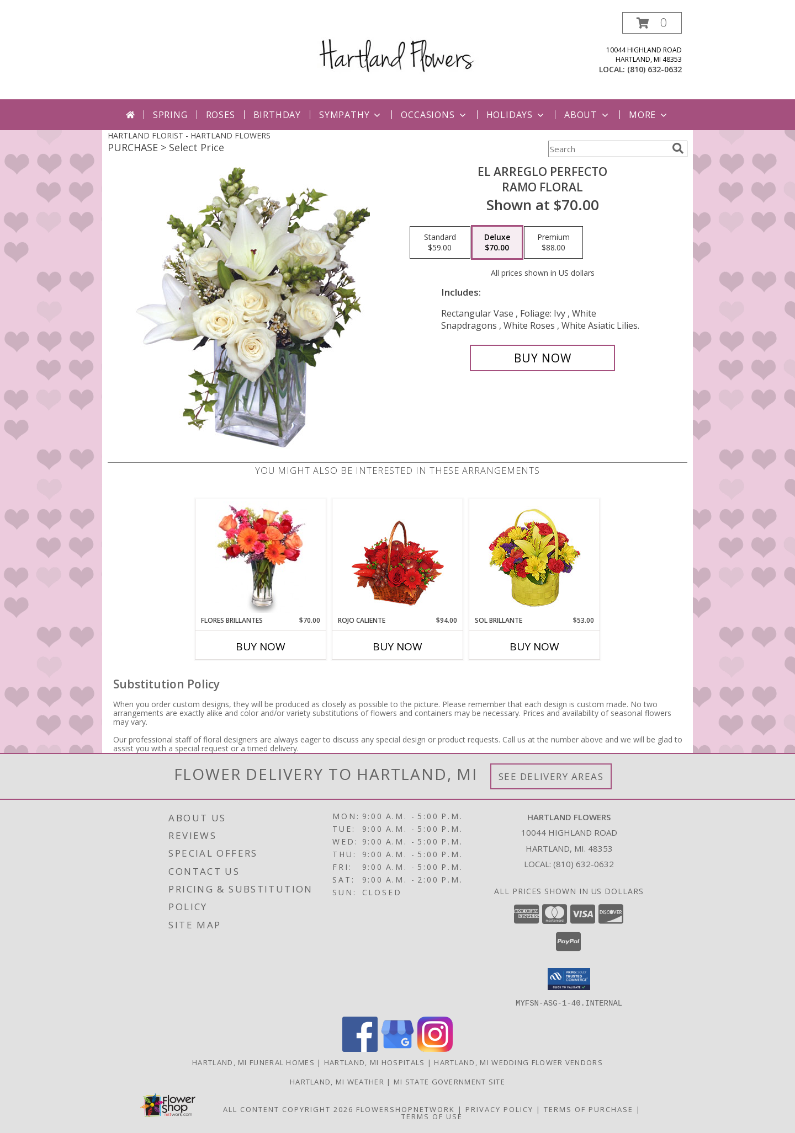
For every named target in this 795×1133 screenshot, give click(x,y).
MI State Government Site (449, 1081)
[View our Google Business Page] (397, 1048)
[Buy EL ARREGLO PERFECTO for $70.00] (542, 358)
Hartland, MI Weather (337, 1081)
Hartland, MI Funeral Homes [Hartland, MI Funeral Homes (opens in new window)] (253, 1062)
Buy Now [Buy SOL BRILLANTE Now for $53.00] (534, 646)
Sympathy (351, 115)
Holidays (516, 115)
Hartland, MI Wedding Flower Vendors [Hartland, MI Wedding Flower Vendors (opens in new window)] (518, 1062)
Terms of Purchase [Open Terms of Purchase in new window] (588, 1109)
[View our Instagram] (435, 1048)
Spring (170, 115)
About (587, 115)
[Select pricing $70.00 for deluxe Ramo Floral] (497, 243)
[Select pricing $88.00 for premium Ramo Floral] (553, 243)
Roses (220, 115)
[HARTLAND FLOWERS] (397, 46)
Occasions (434, 115)
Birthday (277, 115)
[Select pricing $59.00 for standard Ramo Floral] (440, 243)
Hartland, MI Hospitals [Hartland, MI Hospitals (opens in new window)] (374, 1062)
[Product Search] (608, 149)
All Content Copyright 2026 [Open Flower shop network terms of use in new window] (288, 1109)
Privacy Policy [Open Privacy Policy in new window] (499, 1109)
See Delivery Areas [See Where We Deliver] (551, 776)
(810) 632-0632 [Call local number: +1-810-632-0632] (654, 69)
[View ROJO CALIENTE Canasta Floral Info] (398, 557)
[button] (652, 23)
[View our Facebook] (360, 1048)
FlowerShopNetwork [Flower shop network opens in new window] (405, 1109)
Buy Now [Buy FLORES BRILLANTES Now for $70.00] (260, 646)
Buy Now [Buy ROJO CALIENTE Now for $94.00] (397, 646)
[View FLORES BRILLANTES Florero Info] (261, 557)
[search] (678, 148)
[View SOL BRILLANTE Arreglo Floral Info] (535, 557)
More (649, 115)
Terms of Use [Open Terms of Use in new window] (432, 1116)
